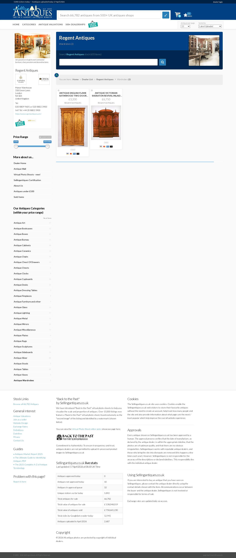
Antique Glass (20, 307)
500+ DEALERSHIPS (75, 24)
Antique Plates (21, 335)
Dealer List (87, 79)
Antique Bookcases (23, 228)
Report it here (19, 481)
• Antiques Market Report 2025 (28, 454)
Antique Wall (20, 168)
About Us (18, 185)
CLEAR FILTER (45, 137)
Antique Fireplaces (23, 296)
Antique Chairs (21, 256)
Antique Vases (21, 374)
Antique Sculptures (23, 346)
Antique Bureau (21, 239)
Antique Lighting (22, 313)
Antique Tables (21, 369)
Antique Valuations (51, 24)
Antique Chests (21, 267)
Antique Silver (20, 358)
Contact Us (18, 440)
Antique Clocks (21, 273)
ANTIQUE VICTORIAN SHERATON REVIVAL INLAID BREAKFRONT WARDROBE (106, 96)
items (31, 120)
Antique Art (19, 222)
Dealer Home (20, 163)
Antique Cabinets (22, 245)
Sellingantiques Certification (27, 180)
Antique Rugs (20, 341)
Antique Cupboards (23, 279)
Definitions (18, 430)
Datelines (17, 433)
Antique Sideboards (23, 352)
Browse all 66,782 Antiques (26, 404)
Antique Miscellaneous (25, 329)
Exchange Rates (20, 426)
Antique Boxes (21, 234)
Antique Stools (21, 363)
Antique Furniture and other (27, 301)
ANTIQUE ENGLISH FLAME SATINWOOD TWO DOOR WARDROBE (73, 96)
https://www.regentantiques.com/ (28, 114)
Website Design (20, 423)
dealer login (218, 2)
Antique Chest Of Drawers (27, 262)
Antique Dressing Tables (25, 290)
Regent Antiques (105, 79)
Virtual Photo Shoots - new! (27, 174)
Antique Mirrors (21, 324)
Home (16, 24)
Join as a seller (20, 419)
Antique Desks (21, 284)
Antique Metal (21, 318)
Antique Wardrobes (24, 380)
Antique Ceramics (22, 251)
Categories (29, 24)
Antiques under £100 (24, 191)
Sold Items (19, 197)
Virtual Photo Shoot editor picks (86, 429)
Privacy (16, 437)
